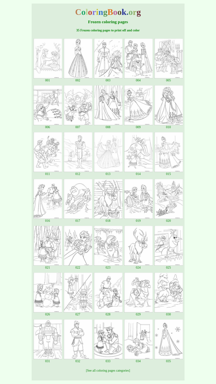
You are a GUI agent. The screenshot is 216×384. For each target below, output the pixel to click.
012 (78, 172)
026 (47, 313)
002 (78, 79)
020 (168, 219)
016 (47, 219)
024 (138, 266)
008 (108, 126)
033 (108, 360)
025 (168, 266)
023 (108, 266)
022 (78, 266)
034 (138, 360)
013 (108, 172)
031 (47, 360)
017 (78, 219)
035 (168, 360)
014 (138, 172)
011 (47, 172)
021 (47, 266)
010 (168, 126)
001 (47, 79)
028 (108, 313)
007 (78, 126)
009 (138, 126)
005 (168, 79)
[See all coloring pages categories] (108, 370)
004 (138, 79)
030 (168, 313)
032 (78, 360)
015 (168, 172)
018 (108, 219)
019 (138, 219)
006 (47, 126)
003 (108, 79)
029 (138, 313)
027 (78, 313)
